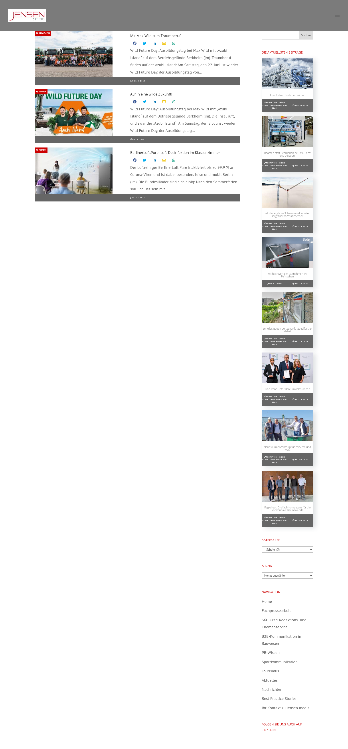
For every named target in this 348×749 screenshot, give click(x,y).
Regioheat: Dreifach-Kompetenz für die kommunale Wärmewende (287, 509)
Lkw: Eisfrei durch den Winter (287, 95)
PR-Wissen (270, 652)
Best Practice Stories (279, 698)
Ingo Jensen (275, 284)
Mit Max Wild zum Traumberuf (155, 35)
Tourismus (270, 670)
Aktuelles (269, 680)
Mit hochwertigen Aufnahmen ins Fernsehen (287, 275)
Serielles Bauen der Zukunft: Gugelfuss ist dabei (287, 330)
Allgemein (43, 33)
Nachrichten (272, 689)
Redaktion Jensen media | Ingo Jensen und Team (274, 105)
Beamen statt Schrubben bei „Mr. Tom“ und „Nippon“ (287, 154)
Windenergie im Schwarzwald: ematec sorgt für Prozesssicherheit (287, 214)
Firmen (41, 91)
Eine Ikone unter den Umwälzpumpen (287, 389)
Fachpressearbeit (276, 610)
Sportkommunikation (279, 661)
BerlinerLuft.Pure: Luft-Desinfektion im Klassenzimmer (175, 152)
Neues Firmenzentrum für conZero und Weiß (287, 448)
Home (267, 601)
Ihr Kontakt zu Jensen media (285, 707)
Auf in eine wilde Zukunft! (151, 94)
